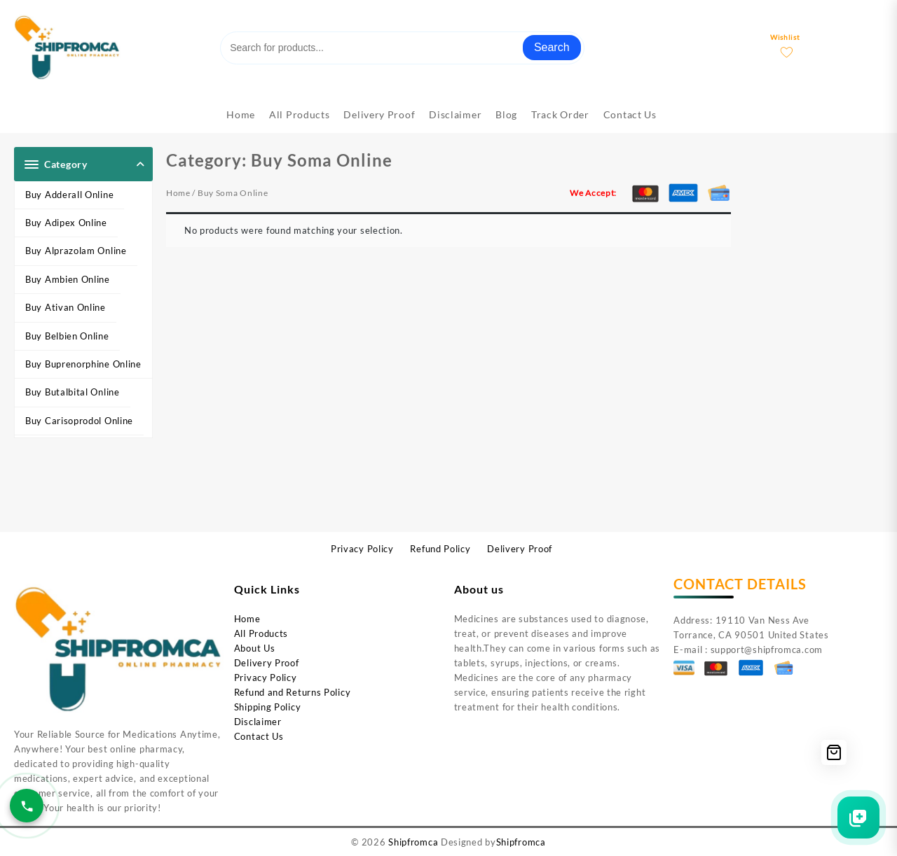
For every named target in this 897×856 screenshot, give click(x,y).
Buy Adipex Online (66, 222)
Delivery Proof (266, 662)
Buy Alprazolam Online (76, 250)
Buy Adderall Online (69, 194)
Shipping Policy (267, 707)
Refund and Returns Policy (292, 692)
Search (552, 47)
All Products (261, 633)
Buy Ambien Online (67, 279)
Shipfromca (413, 842)
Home (178, 193)
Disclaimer (258, 721)
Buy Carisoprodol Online (79, 420)
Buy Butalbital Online (72, 392)
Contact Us (259, 736)
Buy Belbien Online (67, 336)
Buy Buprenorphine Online (83, 364)
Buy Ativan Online (65, 307)
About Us (254, 648)
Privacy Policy (265, 677)
